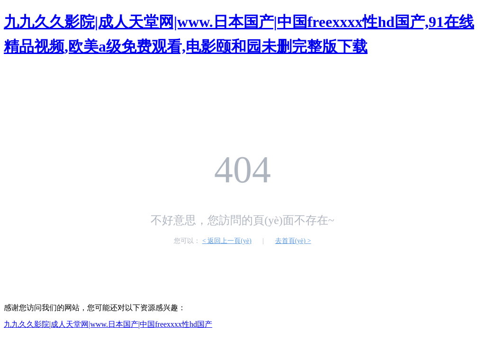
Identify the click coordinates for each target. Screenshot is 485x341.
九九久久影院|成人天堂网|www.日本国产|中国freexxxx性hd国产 (108, 324)
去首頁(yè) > (293, 240)
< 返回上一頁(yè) (226, 240)
